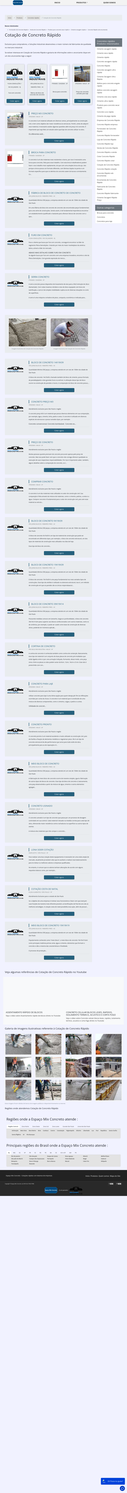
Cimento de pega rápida (106, 116)
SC (35, 1153)
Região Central (13, 1126)
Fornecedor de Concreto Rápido (18, 30)
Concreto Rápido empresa (107, 124)
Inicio (57, 2)
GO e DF (63, 1153)
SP (25, 1153)
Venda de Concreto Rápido (38, 30)
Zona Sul (46, 1126)
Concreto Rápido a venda (107, 152)
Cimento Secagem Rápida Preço (107, 198)
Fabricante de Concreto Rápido (106, 187)
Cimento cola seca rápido (107, 97)
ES (19, 1153)
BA (51, 1153)
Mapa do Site (115, 1176)
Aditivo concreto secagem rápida (107, 91)
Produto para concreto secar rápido (58, 30)
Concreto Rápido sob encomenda (97, 30)
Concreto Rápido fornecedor (108, 135)
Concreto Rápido (103, 66)
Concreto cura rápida (105, 112)
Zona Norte (25, 1126)
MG (14, 1153)
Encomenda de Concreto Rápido (106, 181)
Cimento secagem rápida (78, 30)
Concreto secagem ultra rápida (106, 71)
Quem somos (109, 2)
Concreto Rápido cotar (106, 160)
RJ (9, 1153)
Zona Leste (55, 1126)
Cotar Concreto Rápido (106, 156)
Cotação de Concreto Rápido (108, 165)
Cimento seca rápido (105, 53)
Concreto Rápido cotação (107, 169)
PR (30, 1153)
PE (45, 1153)
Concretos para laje (104, 221)
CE (56, 1153)
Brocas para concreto (105, 213)
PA (76, 1153)
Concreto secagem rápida (107, 61)
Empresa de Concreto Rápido (108, 120)
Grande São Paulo (68, 1126)
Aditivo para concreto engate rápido (108, 84)
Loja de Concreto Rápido (106, 139)
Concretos (101, 217)
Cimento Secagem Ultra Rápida (106, 77)
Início (87, 1176)
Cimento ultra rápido (105, 101)
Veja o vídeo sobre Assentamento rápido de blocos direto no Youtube (33, 1016)
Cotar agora (14, 101)
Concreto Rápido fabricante (108, 193)
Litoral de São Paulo (84, 1126)
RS (40, 1153)
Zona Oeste (36, 1126)
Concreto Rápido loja (105, 144)
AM (70, 1153)
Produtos (81, 2)
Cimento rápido (103, 57)
